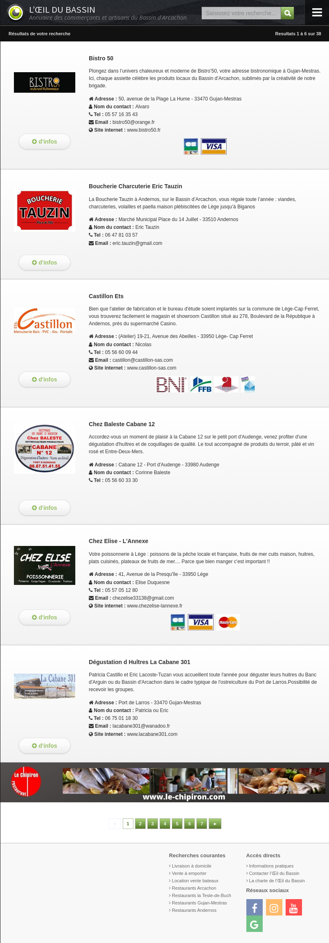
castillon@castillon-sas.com (143, 360)
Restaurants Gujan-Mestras (199, 902)
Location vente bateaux (195, 880)
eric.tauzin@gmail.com (137, 243)
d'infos (44, 141)
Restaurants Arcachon (194, 888)
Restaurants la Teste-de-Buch (201, 895)
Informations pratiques (271, 865)
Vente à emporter (189, 873)
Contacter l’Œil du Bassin (274, 873)
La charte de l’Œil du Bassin (277, 880)
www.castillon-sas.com (151, 368)
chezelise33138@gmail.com (143, 598)
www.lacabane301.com (152, 734)
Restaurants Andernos (194, 910)
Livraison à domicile (192, 865)
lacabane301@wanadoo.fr (141, 726)
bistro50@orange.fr (134, 122)
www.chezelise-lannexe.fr (154, 606)
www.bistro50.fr (143, 130)
